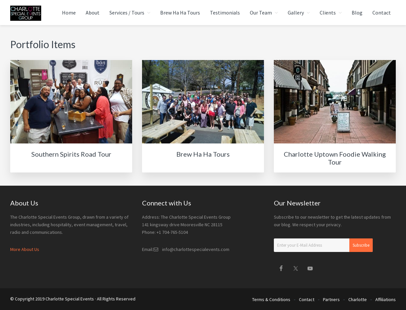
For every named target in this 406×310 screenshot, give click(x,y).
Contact (306, 299)
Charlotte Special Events (69, 299)
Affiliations (385, 299)
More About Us (24, 249)
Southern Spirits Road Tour (71, 154)
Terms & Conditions (271, 299)
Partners (331, 299)
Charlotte (357, 299)
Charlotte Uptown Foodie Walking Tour (335, 158)
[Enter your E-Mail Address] (323, 245)
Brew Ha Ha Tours (203, 154)
